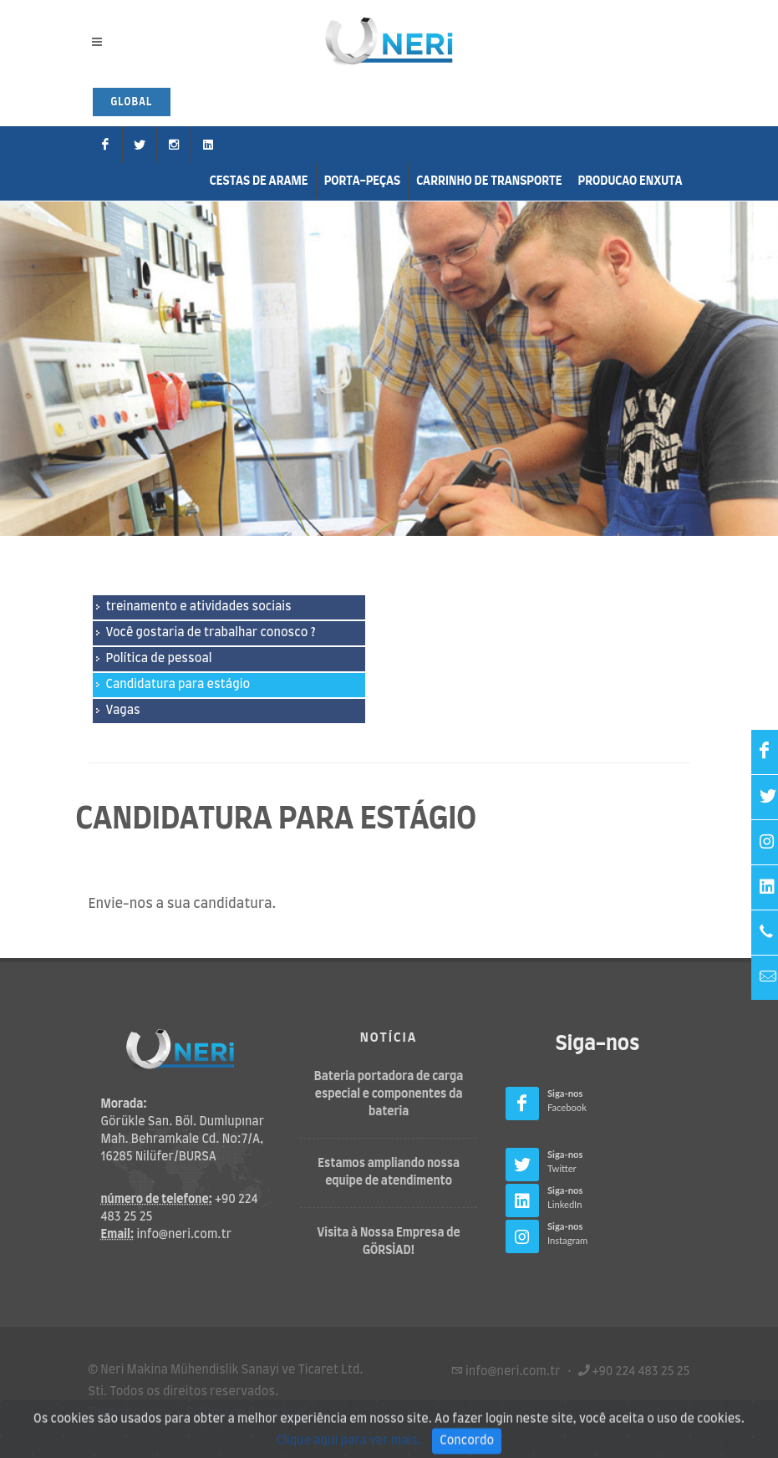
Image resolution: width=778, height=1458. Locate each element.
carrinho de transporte (489, 181)
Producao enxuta (629, 181)
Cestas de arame (259, 181)
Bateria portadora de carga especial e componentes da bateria (389, 1094)
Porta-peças (362, 181)
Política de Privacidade (250, 1413)
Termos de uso (130, 1413)
